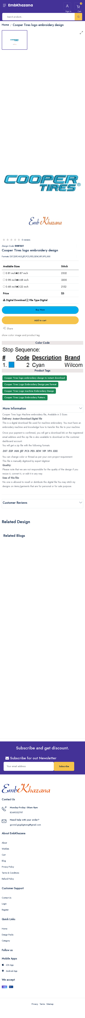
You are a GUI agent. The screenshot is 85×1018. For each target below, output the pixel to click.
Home (4, 927)
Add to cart (40, 320)
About (4, 841)
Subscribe (64, 764)
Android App (9, 969)
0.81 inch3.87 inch (17, 273)
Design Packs (7, 933)
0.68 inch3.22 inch (17, 286)
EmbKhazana (20, 5)
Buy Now (40, 309)
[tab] (14, 40)
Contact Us (6, 896)
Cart (4, 853)
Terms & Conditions (10, 871)
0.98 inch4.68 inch (17, 280)
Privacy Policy (8, 865)
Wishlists (5, 847)
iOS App (7, 963)
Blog (4, 859)
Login (4, 902)
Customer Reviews (15, 503)
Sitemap (49, 1002)
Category (6, 939)
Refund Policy (8, 877)
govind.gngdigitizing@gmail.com (25, 823)
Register (5, 908)
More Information (14, 408)
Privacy (35, 1002)
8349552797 (16, 810)
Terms (42, 1002)
